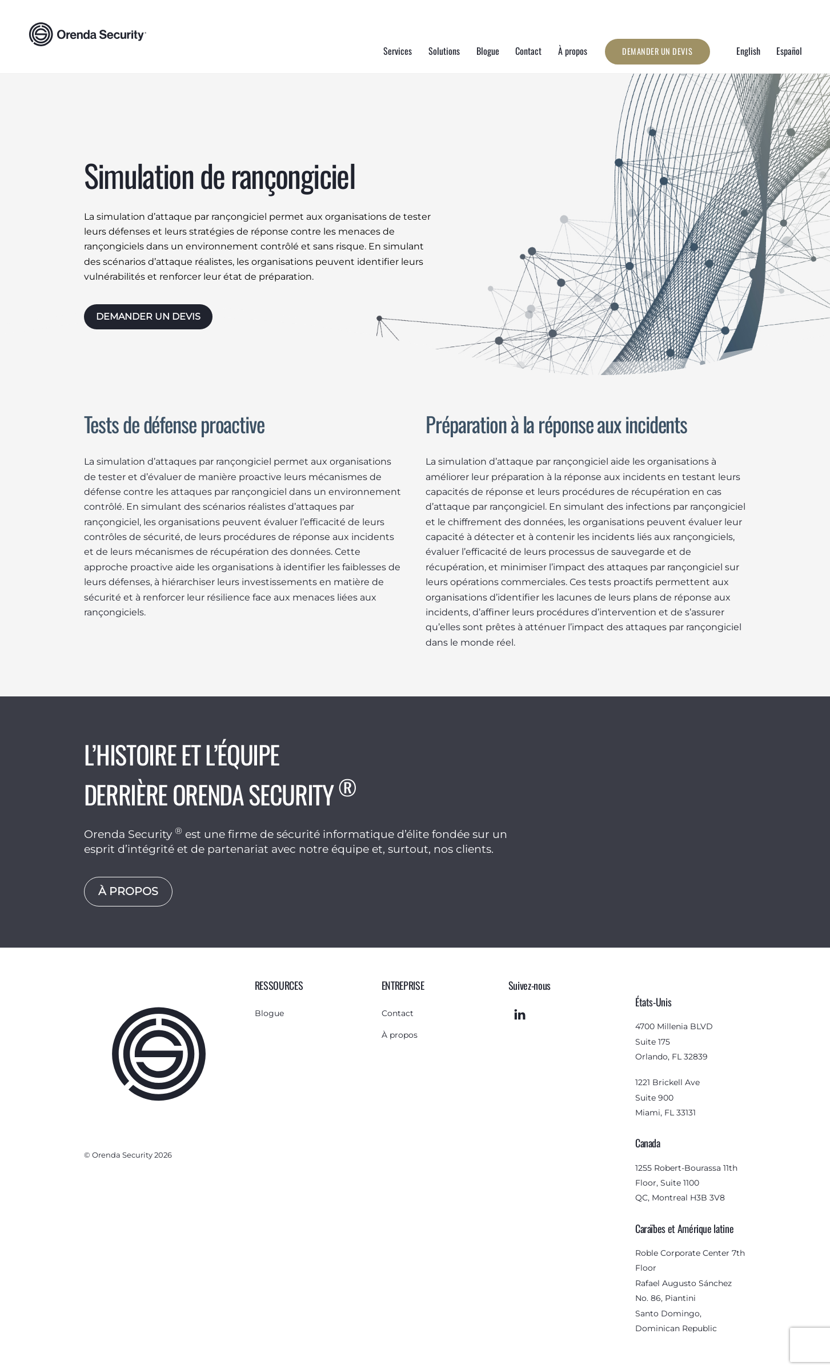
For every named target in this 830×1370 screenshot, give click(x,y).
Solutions (444, 51)
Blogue (487, 51)
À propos (572, 51)
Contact (528, 51)
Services (397, 51)
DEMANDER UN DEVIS (148, 316)
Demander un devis (657, 51)
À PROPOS (128, 890)
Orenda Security (122, 1154)
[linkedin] (519, 1013)
